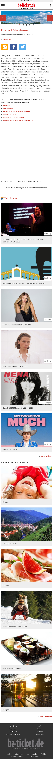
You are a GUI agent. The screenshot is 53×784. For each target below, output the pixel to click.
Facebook (40, 757)
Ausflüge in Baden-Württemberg (16, 136)
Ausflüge (6, 130)
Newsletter (13, 751)
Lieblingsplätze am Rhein (13, 142)
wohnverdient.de (18, 781)
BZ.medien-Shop (35, 781)
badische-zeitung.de (15, 779)
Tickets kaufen (12, 223)
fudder (43, 779)
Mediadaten (40, 759)
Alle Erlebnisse (46, 741)
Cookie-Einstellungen (13, 759)
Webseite (7, 65)
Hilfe (39, 751)
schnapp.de (32, 779)
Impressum (13, 754)
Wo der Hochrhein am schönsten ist (18, 145)
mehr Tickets (46, 481)
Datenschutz (13, 757)
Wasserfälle (8, 133)
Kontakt (39, 754)
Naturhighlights (9, 139)
